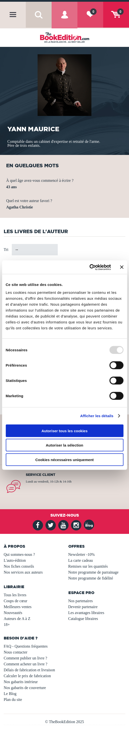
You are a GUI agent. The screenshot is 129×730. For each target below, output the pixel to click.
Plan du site (13, 699)
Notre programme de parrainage (93, 572)
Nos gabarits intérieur (21, 682)
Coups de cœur (15, 601)
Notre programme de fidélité (90, 578)
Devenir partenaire (83, 607)
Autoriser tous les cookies (65, 431)
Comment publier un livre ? (25, 658)
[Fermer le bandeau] (121, 267)
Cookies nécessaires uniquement (64, 459)
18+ (7, 624)
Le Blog (10, 694)
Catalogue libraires (83, 619)
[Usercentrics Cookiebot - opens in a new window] (89, 267)
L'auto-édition (15, 560)
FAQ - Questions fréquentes (26, 646)
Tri (6, 249)
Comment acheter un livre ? (25, 664)
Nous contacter (15, 652)
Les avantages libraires (86, 613)
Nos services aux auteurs (23, 572)
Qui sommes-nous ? (19, 554)
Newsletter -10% (81, 554)
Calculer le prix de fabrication (27, 676)
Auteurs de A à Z (17, 619)
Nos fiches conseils (19, 566)
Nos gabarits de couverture (25, 688)
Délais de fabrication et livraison (29, 670)
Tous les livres (15, 595)
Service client (40, 475)
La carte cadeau (80, 560)
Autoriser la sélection (64, 445)
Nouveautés (13, 613)
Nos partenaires (80, 601)
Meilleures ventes (17, 607)
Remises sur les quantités (88, 566)
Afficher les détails (96, 416)
